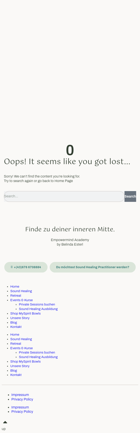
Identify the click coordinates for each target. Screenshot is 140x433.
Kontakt (16, 327)
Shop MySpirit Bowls (25, 313)
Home (14, 286)
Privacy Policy (22, 399)
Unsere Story (19, 318)
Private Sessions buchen (37, 304)
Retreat (15, 295)
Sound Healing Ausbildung (38, 309)
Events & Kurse (21, 300)
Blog (13, 322)
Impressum (20, 395)
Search (130, 196)
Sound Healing (21, 291)
